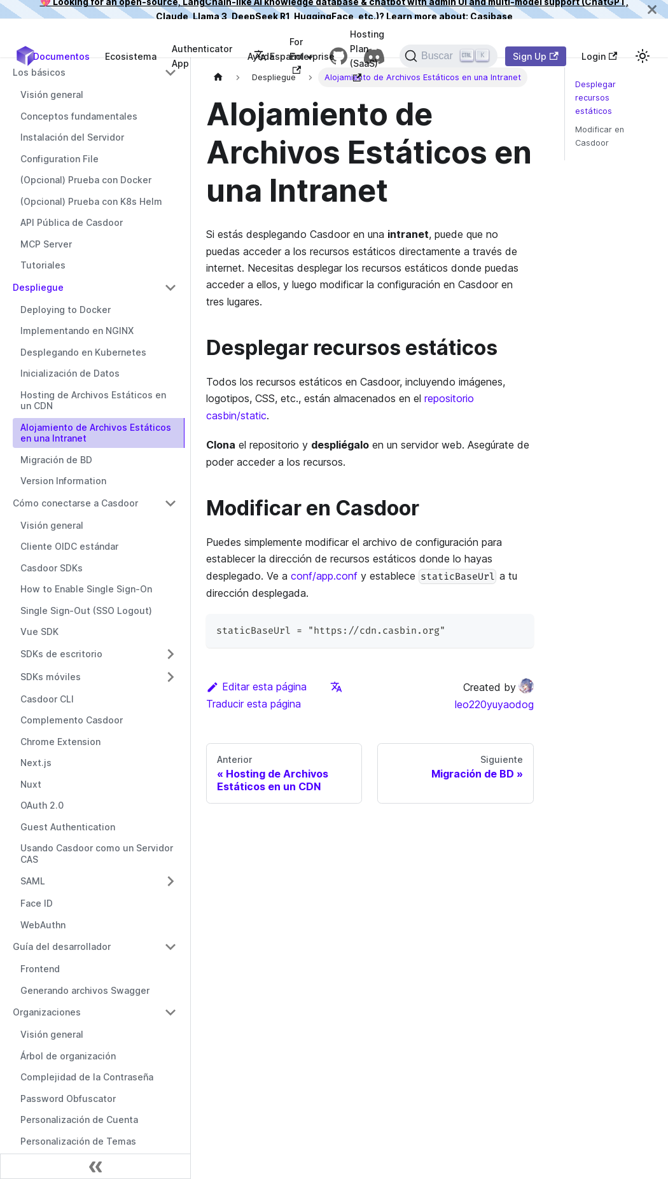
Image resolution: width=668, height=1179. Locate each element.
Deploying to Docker (65, 309)
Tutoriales (43, 265)
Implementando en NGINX (77, 330)
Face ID (36, 903)
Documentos (61, 56)
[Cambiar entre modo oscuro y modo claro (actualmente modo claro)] (642, 56)
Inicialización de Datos (70, 373)
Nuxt (30, 784)
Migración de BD (56, 459)
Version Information (63, 480)
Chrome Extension (60, 741)
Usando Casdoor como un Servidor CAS (96, 853)
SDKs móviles (50, 676)
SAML (32, 881)
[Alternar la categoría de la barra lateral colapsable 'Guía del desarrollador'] (170, 947)
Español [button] (279, 56)
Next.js (36, 762)
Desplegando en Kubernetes (83, 352)
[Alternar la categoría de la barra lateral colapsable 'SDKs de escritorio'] (170, 654)
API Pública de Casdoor (71, 222)
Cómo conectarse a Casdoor (75, 503)
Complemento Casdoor (71, 720)
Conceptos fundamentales (78, 116)
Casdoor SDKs (51, 567)
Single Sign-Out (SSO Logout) (86, 610)
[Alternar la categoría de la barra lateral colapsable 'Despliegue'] (170, 287)
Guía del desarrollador (62, 946)
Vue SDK (39, 631)
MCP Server (46, 244)
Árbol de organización (68, 1055)
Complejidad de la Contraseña (86, 1076)
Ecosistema (131, 56)
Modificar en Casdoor (599, 136)
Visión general (51, 94)
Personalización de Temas (78, 1141)
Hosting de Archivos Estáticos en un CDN (93, 400)
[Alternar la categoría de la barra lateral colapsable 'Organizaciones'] (170, 1012)
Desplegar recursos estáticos (595, 98)
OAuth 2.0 (42, 805)
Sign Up (535, 56)
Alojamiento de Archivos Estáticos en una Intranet (95, 433)
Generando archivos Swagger (85, 990)
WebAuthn (43, 924)
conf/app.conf (324, 575)
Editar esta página (256, 686)
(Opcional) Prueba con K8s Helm (91, 201)
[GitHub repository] (338, 56)
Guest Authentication (67, 826)
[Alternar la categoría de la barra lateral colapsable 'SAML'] (170, 881)
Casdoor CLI (47, 699)
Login (599, 56)
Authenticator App (202, 56)
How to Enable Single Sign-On (86, 588)
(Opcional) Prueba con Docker (85, 179)
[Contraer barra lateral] (95, 1166)
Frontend (40, 968)
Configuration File (59, 158)
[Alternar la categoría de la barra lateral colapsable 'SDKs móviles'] (170, 677)
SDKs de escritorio (61, 653)
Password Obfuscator (68, 1098)
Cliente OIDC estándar (69, 546)
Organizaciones (47, 1012)
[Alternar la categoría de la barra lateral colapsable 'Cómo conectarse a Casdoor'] (170, 503)
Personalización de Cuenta (79, 1119)
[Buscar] (449, 56)
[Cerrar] (652, 9)
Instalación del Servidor (72, 137)
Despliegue (38, 287)
